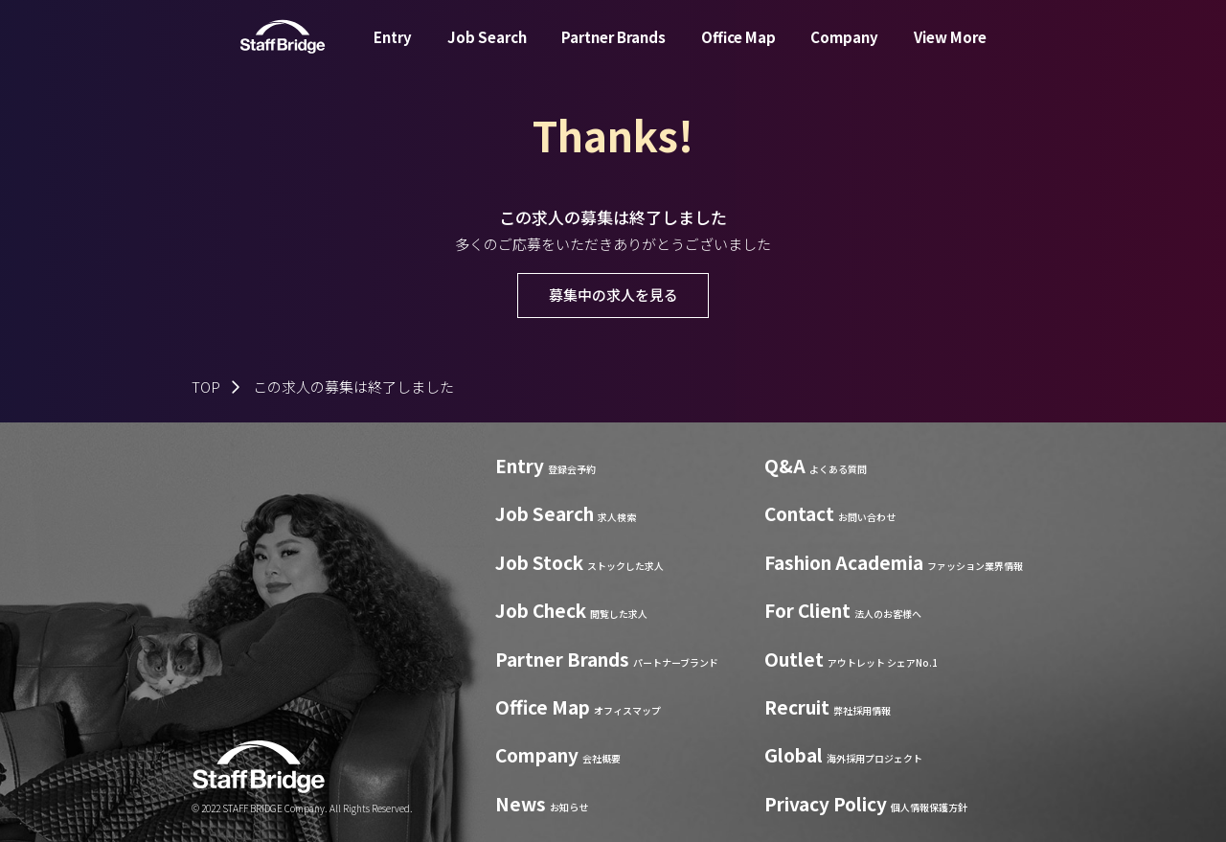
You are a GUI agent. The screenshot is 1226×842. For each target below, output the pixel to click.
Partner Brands (613, 51)
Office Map (738, 51)
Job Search (487, 51)
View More (950, 51)
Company (844, 51)
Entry (393, 51)
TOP (206, 386)
